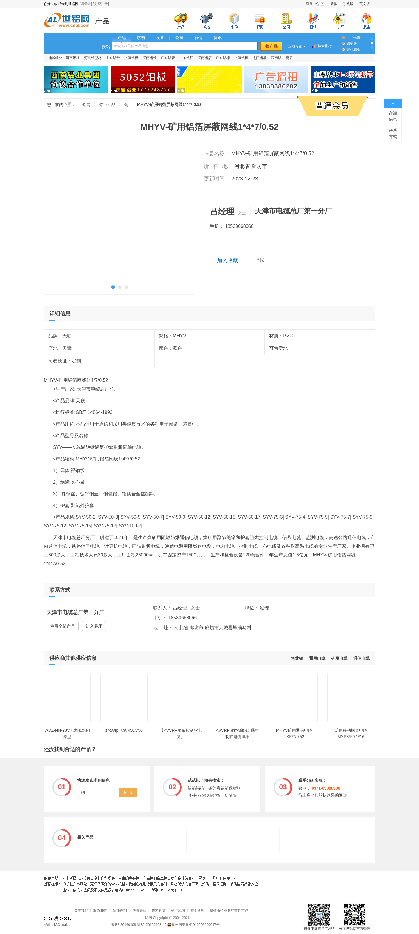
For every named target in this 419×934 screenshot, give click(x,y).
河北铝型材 (93, 58)
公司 (179, 37)
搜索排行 (325, 46)
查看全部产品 (62, 626)
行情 (198, 37)
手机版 (348, 4)
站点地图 (178, 911)
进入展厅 (94, 626)
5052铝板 (354, 37)
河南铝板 (73, 58)
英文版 (364, 4)
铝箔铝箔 (196, 788)
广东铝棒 (223, 58)
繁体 (333, 4)
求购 (141, 37)
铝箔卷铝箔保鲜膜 (224, 788)
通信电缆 (361, 658)
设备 (160, 37)
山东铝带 (113, 58)
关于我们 (81, 911)
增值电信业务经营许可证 (229, 911)
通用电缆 (317, 658)
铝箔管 (231, 795)
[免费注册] (101, 4)
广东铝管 (168, 58)
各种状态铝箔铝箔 (204, 795)
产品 (122, 37)
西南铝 (276, 58)
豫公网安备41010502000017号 (193, 925)
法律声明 (120, 911)
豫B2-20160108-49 (151, 925)
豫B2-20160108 (123, 925)
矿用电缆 (339, 658)
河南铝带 (150, 58)
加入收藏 (227, 260)
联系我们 (100, 911)
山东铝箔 (186, 58)
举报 (260, 260)
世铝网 (68, 21)
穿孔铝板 (354, 49)
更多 (289, 58)
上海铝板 (131, 58)
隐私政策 (159, 911)
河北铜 (297, 658)
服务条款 (139, 911)
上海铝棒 (241, 58)
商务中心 (312, 4)
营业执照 (198, 911)
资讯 (218, 37)
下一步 (128, 792)
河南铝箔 (205, 58)
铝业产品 (104, 21)
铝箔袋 (352, 43)
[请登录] (85, 4)
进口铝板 (260, 58)
